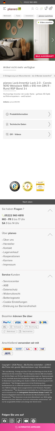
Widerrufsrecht (11, 293)
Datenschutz (10, 289)
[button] (4, 2)
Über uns (8, 239)
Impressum (9, 264)
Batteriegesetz (11, 297)
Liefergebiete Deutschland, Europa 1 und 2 (34, 392)
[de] (4, 2)
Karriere (7, 260)
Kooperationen (11, 256)
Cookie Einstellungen (15, 302)
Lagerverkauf (10, 252)
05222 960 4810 (30, 2)
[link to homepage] (14, 9)
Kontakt (7, 248)
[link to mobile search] (37, 8)
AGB (5, 285)
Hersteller (8, 244)
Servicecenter (11, 281)
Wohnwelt (7, 16)
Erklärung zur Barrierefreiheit (19, 306)
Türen (18, 16)
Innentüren (29, 16)
